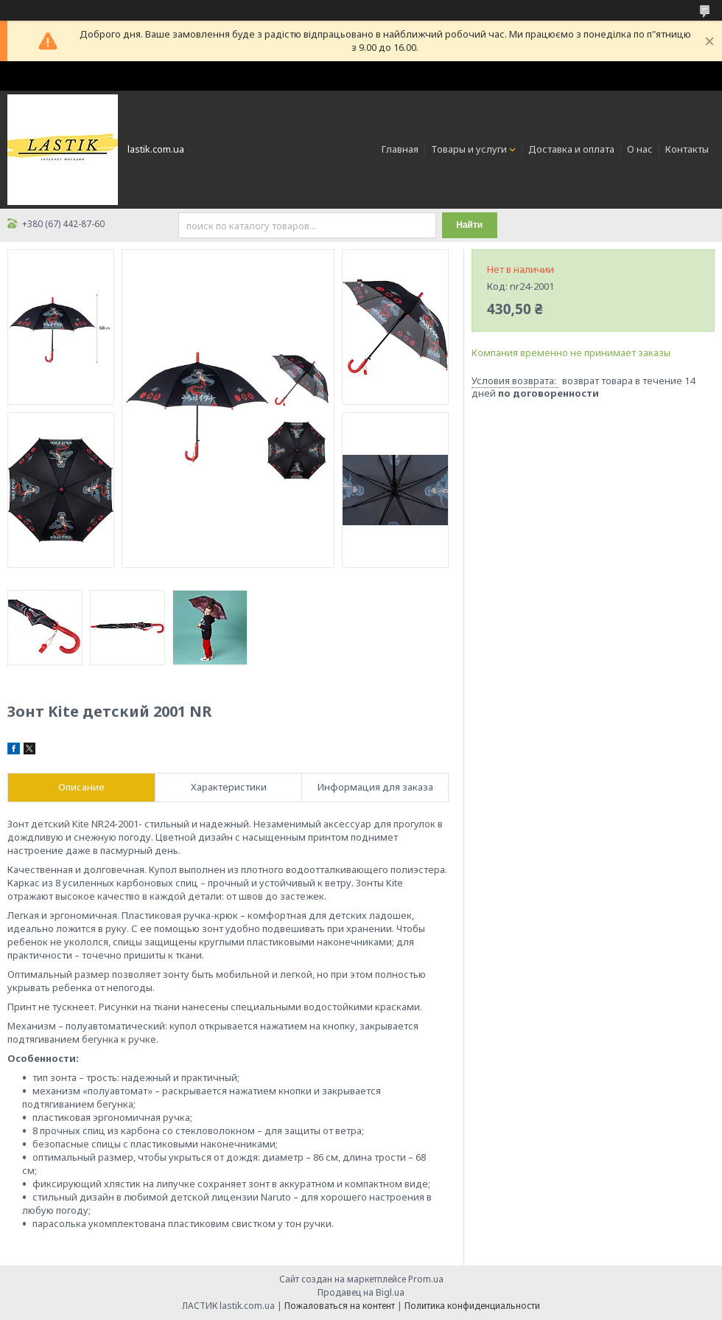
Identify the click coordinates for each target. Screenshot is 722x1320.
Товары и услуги (469, 149)
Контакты (687, 149)
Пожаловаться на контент (339, 1305)
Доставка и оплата (571, 149)
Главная (400, 149)
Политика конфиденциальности (472, 1305)
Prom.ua (426, 1279)
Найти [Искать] (469, 225)
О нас (640, 149)
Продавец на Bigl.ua (361, 1292)
